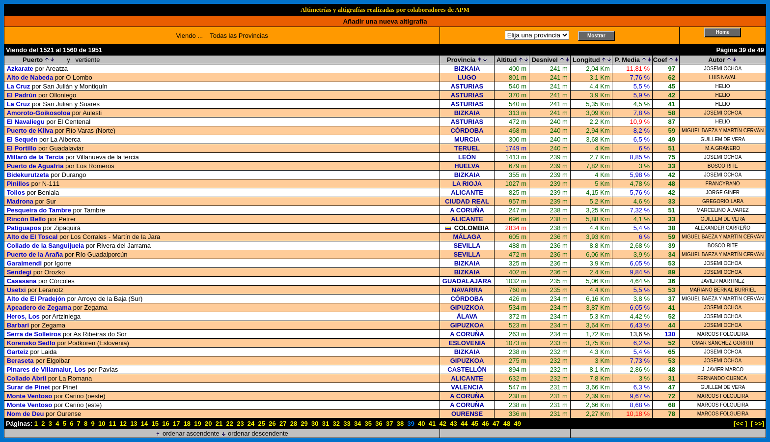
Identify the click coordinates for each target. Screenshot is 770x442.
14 (144, 423)
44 (464, 423)
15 (155, 423)
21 (219, 423)
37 (389, 423)
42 (443, 423)
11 (112, 423)
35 (368, 423)
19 (197, 423)
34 (357, 423)
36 (378, 423)
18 (187, 423)
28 (293, 423)
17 (176, 423)
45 (474, 423)
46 (485, 423)
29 (304, 423)
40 (421, 423)
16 (165, 423)
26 (272, 423)
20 (208, 423)
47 (496, 423)
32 (335, 423)
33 (346, 423)
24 (251, 423)
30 (314, 423)
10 (101, 423)
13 (133, 423)
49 (517, 423)
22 (229, 423)
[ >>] (757, 423)
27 (282, 423)
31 (325, 423)
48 (506, 423)
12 (122, 423)
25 (261, 423)
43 (453, 423)
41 (432, 423)
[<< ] (740, 423)
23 (240, 423)
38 (400, 423)
